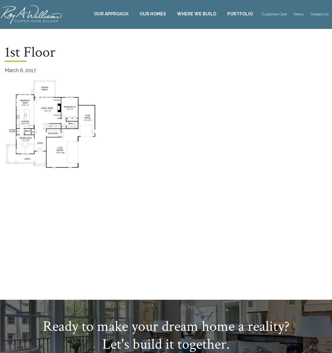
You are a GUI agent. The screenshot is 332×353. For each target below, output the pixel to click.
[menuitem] (111, 14)
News (299, 14)
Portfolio (240, 13)
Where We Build (196, 13)
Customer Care (274, 14)
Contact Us (319, 14)
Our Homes (153, 13)
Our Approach (111, 13)
